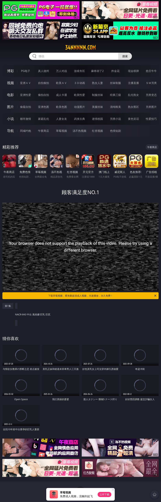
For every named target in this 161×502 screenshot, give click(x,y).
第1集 (8, 305)
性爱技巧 (151, 119)
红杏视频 (97, 131)
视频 (10, 83)
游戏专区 (79, 71)
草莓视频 (61, 131)
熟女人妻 (97, 83)
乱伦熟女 (133, 95)
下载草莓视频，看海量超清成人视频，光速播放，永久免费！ (102, 296)
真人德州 (43, 71)
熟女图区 (133, 107)
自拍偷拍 (43, 83)
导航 (10, 130)
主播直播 (133, 83)
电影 (10, 94)
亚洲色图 (43, 107)
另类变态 (151, 95)
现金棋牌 (133, 71)
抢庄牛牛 (151, 71)
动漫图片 (79, 107)
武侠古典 (79, 119)
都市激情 (25, 119)
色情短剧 (115, 131)
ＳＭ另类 (151, 83)
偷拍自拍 (43, 95)
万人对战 (61, 71)
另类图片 (151, 107)
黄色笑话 (133, 119)
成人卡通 (61, 95)
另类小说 (115, 119)
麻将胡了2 (97, 71)
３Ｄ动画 (79, 83)
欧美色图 (61, 107)
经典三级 (115, 95)
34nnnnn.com (80, 47)
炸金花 (115, 71)
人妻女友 (61, 119)
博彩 (10, 71)
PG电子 (25, 71)
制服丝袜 (97, 95)
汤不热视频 (79, 131)
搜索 (125, 56)
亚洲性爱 (25, 95)
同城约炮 (25, 131)
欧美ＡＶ (61, 83)
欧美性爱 (79, 95)
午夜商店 (43, 131)
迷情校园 (97, 119)
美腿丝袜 (97, 107)
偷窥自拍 (25, 107)
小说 (10, 118)
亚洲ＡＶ (25, 83)
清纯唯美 (115, 107)
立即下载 (104, 494)
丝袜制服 (115, 83)
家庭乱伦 (43, 119)
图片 (10, 106)
